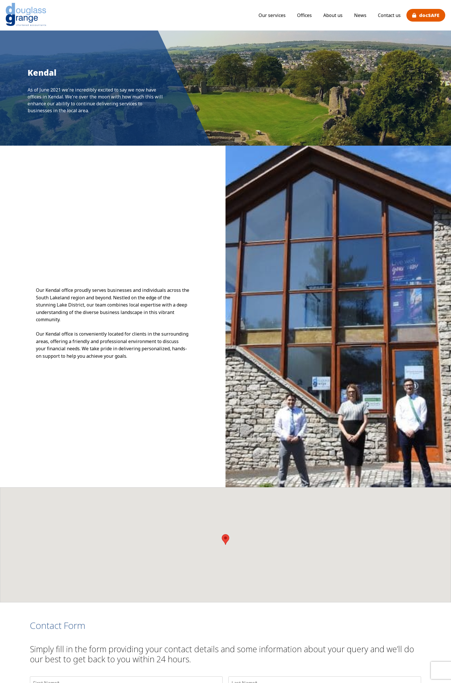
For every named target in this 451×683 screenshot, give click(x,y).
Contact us (389, 15)
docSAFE (429, 15)
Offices (304, 15)
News (360, 15)
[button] (225, 539)
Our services (272, 15)
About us (333, 15)
